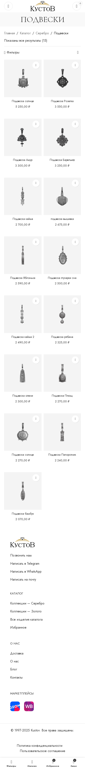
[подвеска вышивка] (62, 196)
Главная (9, 33)
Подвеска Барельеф (62, 160)
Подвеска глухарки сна (62, 278)
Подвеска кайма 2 (22, 337)
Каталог (25, 33)
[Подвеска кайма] (23, 196)
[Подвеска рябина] (62, 314)
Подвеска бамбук (23, 514)
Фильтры (13, 53)
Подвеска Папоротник (62, 455)
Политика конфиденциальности (39, 745)
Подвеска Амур (22, 160)
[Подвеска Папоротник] (62, 432)
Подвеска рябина (62, 337)
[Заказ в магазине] (78, 52)
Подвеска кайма (23, 219)
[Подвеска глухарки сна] (62, 255)
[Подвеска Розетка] (62, 78)
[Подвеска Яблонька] (23, 255)
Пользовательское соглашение (42, 751)
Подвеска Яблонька (22, 278)
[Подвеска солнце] (23, 78)
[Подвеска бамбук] (23, 491)
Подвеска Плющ (62, 396)
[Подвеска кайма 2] (23, 314)
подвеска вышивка (62, 219)
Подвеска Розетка (62, 101)
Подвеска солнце (23, 101)
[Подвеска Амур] (23, 137)
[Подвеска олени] (23, 373)
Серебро (42, 33)
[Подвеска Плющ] (62, 373)
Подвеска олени (22, 396)
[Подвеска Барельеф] (62, 137)
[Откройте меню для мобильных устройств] (8, 6)
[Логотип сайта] (42, 5)
